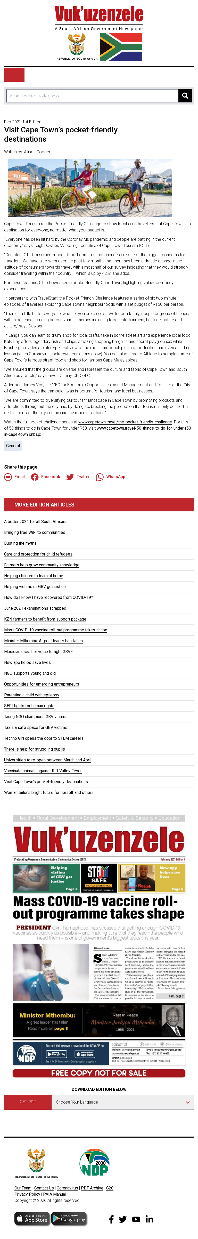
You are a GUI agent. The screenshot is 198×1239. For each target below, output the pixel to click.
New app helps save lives (27, 662)
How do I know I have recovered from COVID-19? (48, 597)
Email (14, 477)
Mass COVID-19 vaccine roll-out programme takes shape (55, 629)
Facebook (45, 477)
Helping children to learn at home (33, 575)
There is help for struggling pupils (34, 749)
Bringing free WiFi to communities (34, 532)
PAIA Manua (54, 1194)
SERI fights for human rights (29, 705)
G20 (109, 1188)
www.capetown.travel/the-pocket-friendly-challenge (125, 422)
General (13, 445)
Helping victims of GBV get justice (35, 586)
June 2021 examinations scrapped (35, 608)
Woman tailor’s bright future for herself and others (49, 792)
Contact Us (44, 1188)
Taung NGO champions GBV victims (36, 716)
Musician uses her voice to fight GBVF (38, 651)
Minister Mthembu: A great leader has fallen (43, 640)
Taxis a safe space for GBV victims (35, 727)
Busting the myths (20, 543)
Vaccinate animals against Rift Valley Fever (43, 770)
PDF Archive (92, 1188)
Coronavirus (67, 1188)
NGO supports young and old (30, 673)
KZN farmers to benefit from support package (45, 619)
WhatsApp (110, 477)
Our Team (22, 1188)
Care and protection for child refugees (38, 554)
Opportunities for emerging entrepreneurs (41, 684)
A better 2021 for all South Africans (36, 521)
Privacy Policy (27, 1194)
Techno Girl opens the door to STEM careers (44, 738)
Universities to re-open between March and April (47, 760)
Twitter (78, 477)
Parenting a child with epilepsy (31, 695)
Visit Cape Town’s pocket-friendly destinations (46, 781)
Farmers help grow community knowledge (41, 564)
